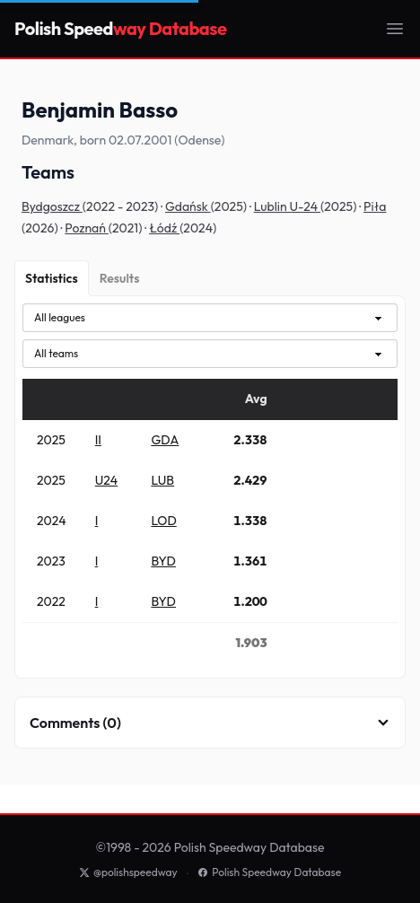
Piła (374, 206)
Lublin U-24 (287, 206)
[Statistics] (51, 278)
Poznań (86, 228)
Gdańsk (188, 206)
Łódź (164, 228)
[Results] (120, 278)
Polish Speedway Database (269, 872)
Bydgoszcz (52, 206)
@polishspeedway (128, 872)
